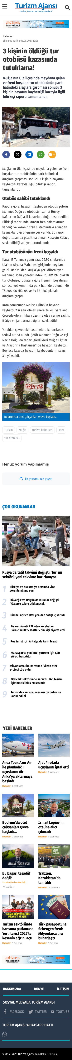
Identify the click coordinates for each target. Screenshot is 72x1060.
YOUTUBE (60, 1012)
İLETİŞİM (63, 989)
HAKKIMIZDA (12, 989)
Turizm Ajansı (26, 1054)
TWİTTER (37, 1011)
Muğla (22, 430)
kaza (61, 430)
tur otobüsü (11, 438)
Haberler (8, 36)
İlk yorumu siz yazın (36, 479)
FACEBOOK (13, 1011)
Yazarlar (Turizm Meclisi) (13, 882)
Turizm (8, 430)
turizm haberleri (42, 430)
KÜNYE (39, 989)
